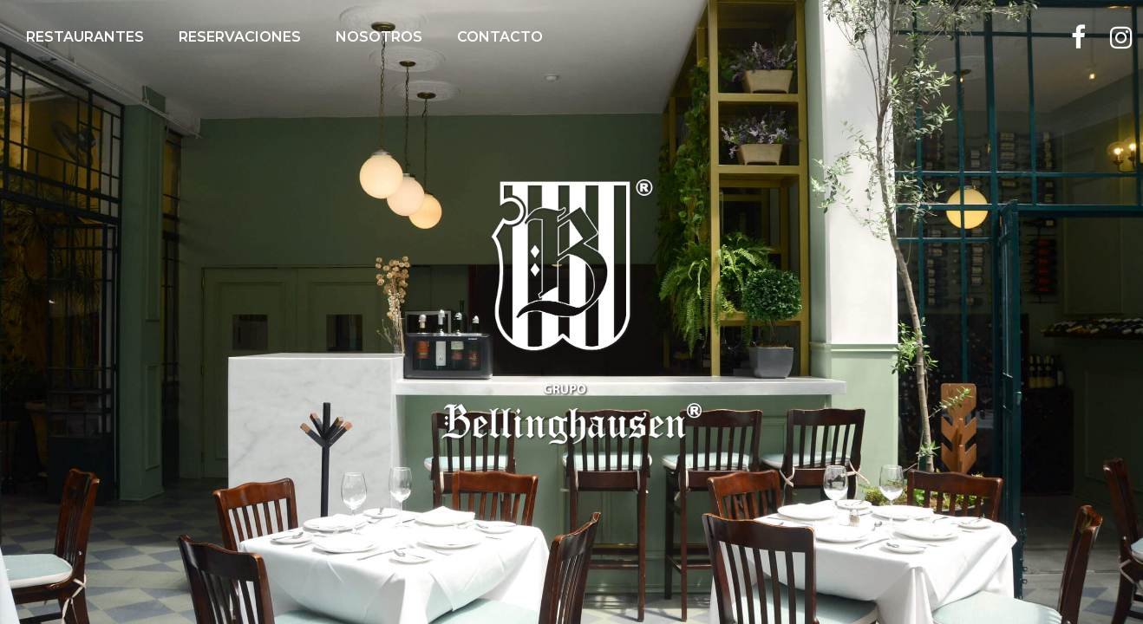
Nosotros (379, 37)
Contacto (500, 37)
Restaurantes (85, 37)
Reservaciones (240, 37)
